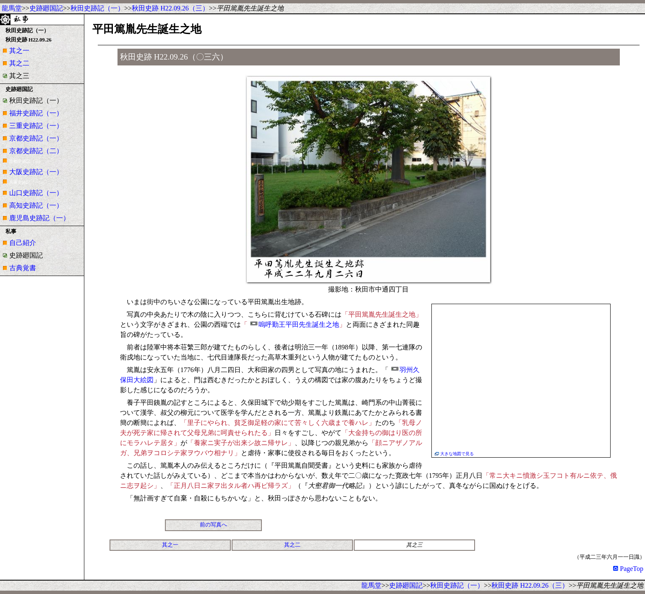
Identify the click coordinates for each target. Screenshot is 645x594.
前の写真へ (213, 525)
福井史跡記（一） (36, 113)
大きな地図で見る (457, 453)
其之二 (19, 63)
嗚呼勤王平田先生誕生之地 (299, 324)
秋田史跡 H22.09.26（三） (170, 8)
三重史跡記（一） (36, 125)
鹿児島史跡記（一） (39, 217)
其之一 (19, 50)
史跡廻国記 (46, 8)
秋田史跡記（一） (97, 8)
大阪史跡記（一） (36, 171)
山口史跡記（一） (36, 192)
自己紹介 (22, 242)
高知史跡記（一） (36, 205)
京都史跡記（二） (36, 150)
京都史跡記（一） (36, 138)
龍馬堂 (12, 8)
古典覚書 (22, 267)
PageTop (628, 568)
